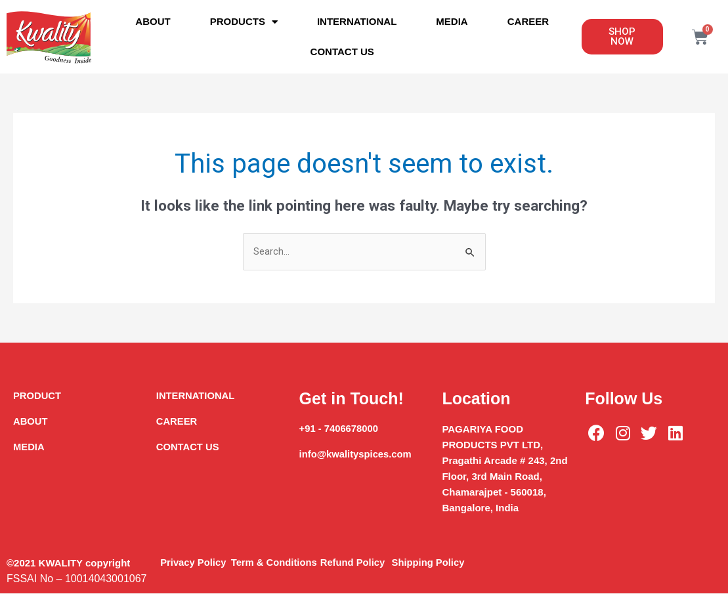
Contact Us (342, 51)
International (356, 21)
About (152, 21)
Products (244, 22)
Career (528, 21)
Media (451, 21)
